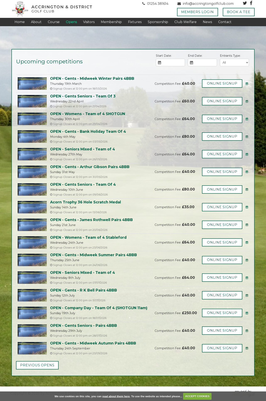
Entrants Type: (230, 56)
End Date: (195, 56)
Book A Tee (238, 12)
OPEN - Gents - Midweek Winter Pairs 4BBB (92, 78)
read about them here (116, 396)
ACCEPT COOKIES (197, 396)
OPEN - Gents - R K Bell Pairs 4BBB (83, 290)
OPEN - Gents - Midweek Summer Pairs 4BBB (93, 255)
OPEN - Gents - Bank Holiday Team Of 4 (88, 131)
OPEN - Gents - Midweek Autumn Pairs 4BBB (93, 343)
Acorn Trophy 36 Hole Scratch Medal (85, 202)
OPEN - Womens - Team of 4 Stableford (88, 237)
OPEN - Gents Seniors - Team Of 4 (83, 184)
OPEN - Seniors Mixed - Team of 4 (82, 149)
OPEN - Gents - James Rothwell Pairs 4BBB (91, 219)
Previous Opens (37, 365)
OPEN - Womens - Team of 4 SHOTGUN (87, 114)
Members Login (197, 12)
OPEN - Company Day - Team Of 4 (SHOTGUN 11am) (99, 308)
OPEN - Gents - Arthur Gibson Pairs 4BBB (90, 167)
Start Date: (164, 56)
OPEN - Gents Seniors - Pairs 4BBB (83, 325)
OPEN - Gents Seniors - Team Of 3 (83, 96)
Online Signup (222, 83)
